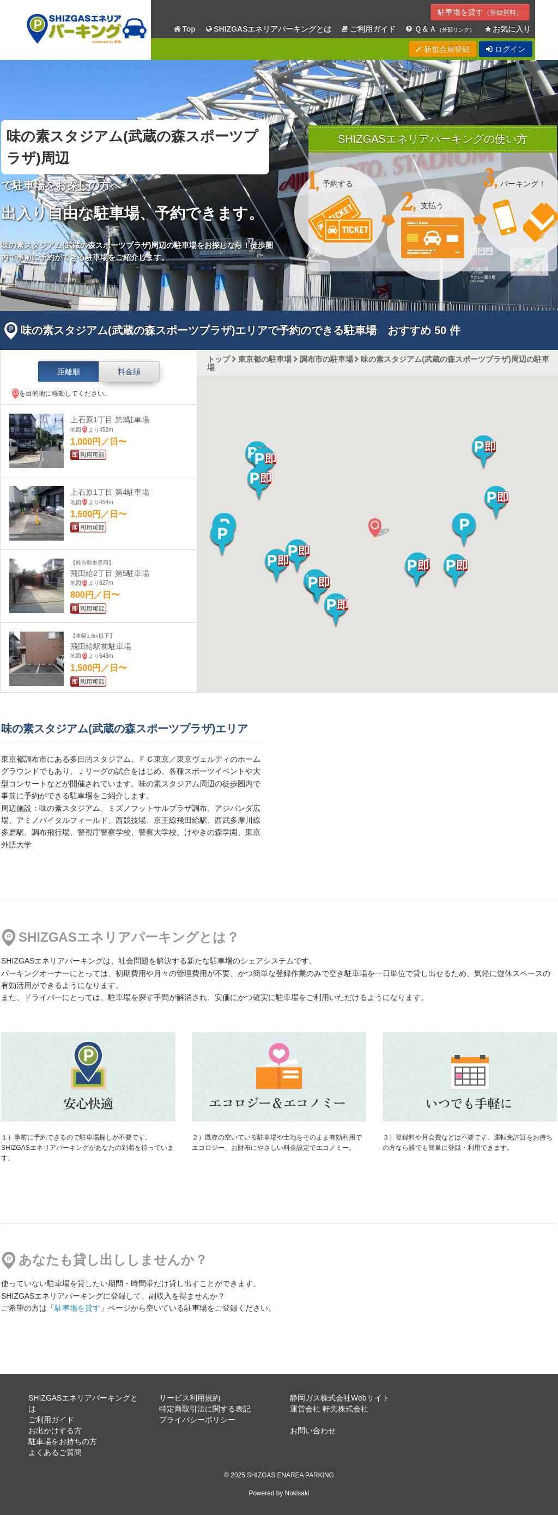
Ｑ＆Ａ (439, 29)
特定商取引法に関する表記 (205, 1408)
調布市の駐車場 (326, 359)
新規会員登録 (443, 49)
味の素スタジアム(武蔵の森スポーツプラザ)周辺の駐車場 (378, 363)
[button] (416, 571)
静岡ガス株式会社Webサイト (340, 1397)
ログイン (505, 49)
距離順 (68, 371)
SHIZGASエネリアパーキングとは (268, 29)
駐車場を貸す (480, 12)
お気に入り (507, 29)
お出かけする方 (55, 1430)
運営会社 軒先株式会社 (329, 1408)
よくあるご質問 (55, 1452)
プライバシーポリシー (197, 1419)
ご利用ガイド (368, 29)
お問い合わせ (313, 1430)
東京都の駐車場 (265, 359)
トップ (218, 359)
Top (184, 29)
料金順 (129, 371)
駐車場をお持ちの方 (62, 1441)
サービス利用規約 (189, 1397)
